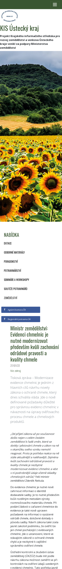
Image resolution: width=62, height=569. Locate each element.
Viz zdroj (15, 371)
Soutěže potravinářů (15, 289)
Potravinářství (12, 271)
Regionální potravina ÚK (17, 319)
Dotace (7, 243)
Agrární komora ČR (15, 309)
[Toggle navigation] (54, 4)
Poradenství (11, 261)
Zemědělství (10, 298)
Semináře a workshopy (16, 280)
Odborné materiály (14, 252)
